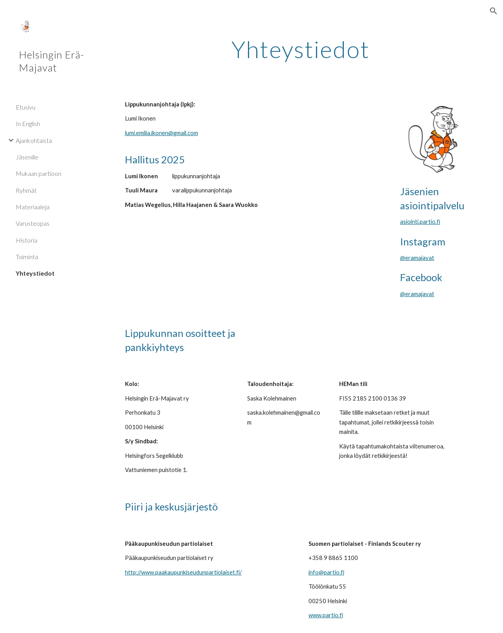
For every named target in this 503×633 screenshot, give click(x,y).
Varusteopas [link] (33, 223)
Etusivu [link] (25, 107)
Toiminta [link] (27, 256)
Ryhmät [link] (26, 190)
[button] (493, 11)
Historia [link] (26, 240)
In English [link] (28, 123)
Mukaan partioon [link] (38, 173)
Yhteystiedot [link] (35, 273)
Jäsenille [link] (27, 157)
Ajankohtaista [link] (34, 140)
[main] (301, 49)
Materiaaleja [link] (33, 206)
